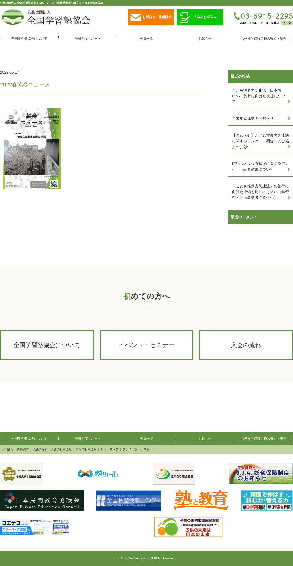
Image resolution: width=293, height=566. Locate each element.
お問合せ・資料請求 (151, 17)
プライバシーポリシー (137, 449)
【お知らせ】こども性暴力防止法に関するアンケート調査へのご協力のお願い (260, 141)
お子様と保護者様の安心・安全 (263, 38)
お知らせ (205, 38)
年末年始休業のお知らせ (253, 118)
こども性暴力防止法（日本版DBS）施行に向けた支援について (258, 96)
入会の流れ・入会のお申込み (52, 449)
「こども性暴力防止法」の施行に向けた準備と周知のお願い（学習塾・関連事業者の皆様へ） (260, 192)
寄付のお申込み (86, 449)
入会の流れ (246, 345)
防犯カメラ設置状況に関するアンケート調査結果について (260, 166)
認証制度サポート (88, 38)
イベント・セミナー (146, 345)
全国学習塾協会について (29, 38)
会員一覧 (146, 38)
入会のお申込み (198, 17)
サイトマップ (110, 449)
